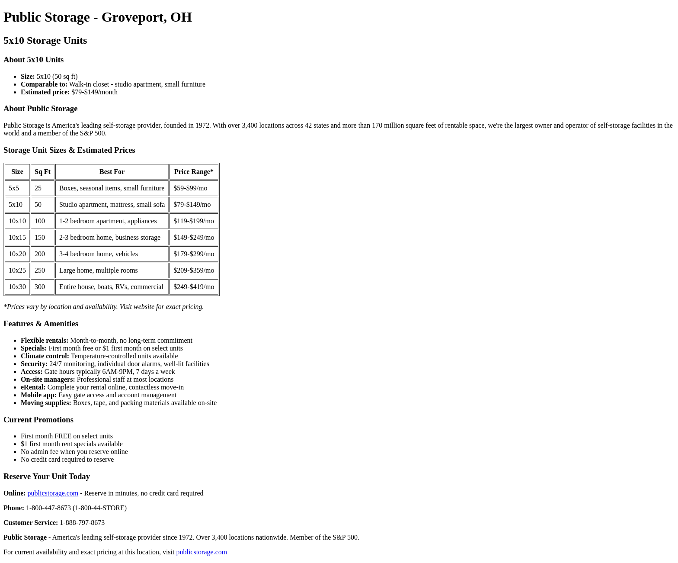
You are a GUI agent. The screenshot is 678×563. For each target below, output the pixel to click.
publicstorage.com (53, 493)
